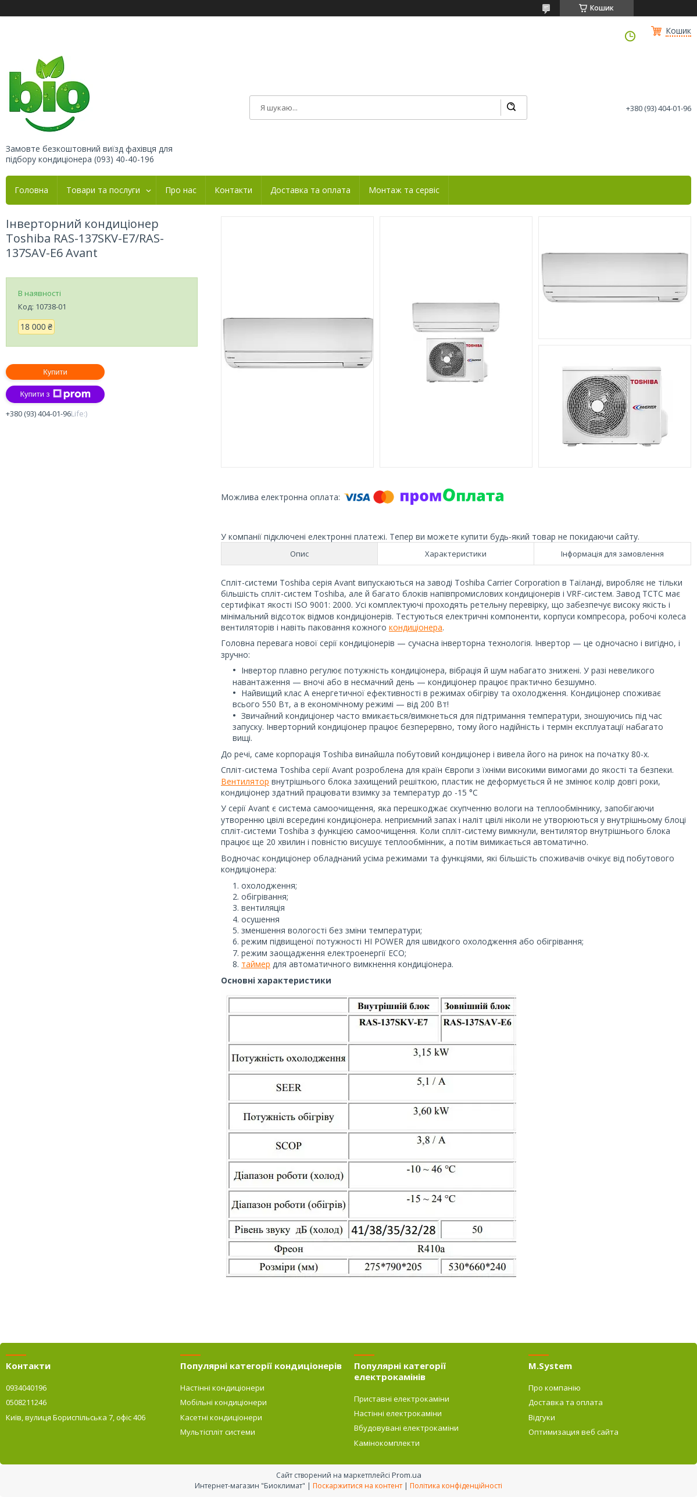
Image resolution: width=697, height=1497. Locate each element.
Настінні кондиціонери (222, 1387)
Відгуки (541, 1417)
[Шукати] (511, 107)
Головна (31, 190)
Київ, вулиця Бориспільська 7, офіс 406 (75, 1417)
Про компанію (554, 1387)
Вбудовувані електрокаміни (406, 1428)
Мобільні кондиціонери (223, 1402)
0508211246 (26, 1402)
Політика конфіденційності (456, 1486)
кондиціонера (415, 627)
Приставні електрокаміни (401, 1398)
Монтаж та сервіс (404, 190)
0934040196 (26, 1387)
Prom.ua (406, 1475)
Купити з (55, 394)
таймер (255, 964)
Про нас (180, 190)
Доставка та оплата (310, 190)
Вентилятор (245, 781)
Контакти (233, 190)
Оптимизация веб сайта (573, 1432)
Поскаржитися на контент (357, 1486)
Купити (55, 372)
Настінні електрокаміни (398, 1413)
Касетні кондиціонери (221, 1417)
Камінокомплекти (387, 1443)
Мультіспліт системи (217, 1432)
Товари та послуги (103, 190)
